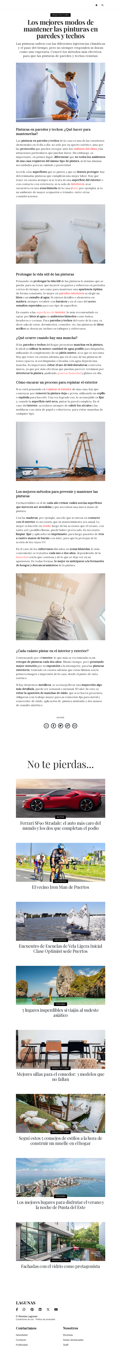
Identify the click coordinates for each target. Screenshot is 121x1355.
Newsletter (22, 1334)
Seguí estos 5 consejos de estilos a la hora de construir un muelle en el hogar (60, 1140)
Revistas (68, 1334)
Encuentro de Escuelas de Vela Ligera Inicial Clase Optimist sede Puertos (60, 948)
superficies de (50, 312)
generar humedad (69, 373)
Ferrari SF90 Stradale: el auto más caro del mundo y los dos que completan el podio (60, 825)
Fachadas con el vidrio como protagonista (60, 1266)
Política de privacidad (45, 1319)
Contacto (21, 1339)
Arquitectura (60, 15)
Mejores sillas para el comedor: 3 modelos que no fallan (60, 1076)
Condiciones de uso (25, 1319)
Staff (65, 1344)
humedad (22, 557)
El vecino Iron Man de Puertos (60, 887)
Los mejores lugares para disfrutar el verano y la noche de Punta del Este (60, 1204)
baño (75, 188)
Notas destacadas (73, 1339)
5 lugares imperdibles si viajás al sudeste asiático (60, 1012)
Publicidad (22, 1344)
